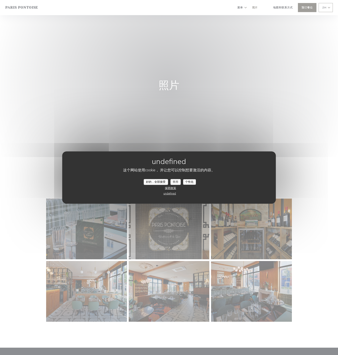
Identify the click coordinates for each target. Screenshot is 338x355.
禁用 (175, 182)
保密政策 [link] (170, 188)
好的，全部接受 (156, 182)
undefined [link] (169, 194)
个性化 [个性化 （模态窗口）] (189, 182)
